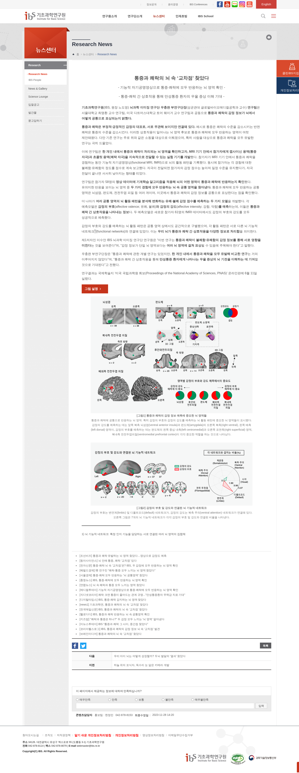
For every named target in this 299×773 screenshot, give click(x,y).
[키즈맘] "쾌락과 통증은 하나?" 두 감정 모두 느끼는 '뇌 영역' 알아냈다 (122, 619)
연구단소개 (135, 16)
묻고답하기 (35, 120)
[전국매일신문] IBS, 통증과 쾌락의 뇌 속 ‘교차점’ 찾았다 (113, 609)
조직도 (49, 735)
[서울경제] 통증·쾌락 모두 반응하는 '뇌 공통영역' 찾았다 (114, 575)
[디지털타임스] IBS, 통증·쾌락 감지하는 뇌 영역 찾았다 (113, 599)
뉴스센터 (159, 16)
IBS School (205, 16)
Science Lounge (38, 96)
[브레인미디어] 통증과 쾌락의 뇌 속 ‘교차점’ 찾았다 (110, 633)
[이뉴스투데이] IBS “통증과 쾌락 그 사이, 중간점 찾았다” (114, 624)
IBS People (35, 79)
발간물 (32, 112)
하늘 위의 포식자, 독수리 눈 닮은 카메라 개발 (141, 665)
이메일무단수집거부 (180, 735)
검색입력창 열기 (263, 16)
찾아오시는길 (30, 735)
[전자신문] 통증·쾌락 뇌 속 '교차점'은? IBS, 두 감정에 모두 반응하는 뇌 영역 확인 (129, 565)
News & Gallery (37, 88)
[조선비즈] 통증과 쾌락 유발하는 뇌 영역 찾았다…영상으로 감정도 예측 (123, 555)
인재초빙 (181, 16)
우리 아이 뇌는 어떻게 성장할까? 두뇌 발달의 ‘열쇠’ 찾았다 (150, 656)
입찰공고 (33, 104)
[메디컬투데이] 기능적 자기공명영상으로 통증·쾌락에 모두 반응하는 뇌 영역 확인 (129, 589)
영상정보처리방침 (153, 735)
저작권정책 (64, 735)
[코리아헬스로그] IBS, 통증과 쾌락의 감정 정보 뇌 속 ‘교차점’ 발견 (120, 629)
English (266, 4)
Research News (38, 74)
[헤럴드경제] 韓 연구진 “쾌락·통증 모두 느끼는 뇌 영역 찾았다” (117, 570)
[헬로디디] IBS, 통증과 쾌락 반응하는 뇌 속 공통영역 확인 (115, 614)
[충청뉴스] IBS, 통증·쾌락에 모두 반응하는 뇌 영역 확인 (113, 580)
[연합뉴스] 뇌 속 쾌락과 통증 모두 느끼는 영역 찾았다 (112, 585)
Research (34, 65)
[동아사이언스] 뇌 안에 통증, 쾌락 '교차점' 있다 (108, 560)
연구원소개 (109, 16)
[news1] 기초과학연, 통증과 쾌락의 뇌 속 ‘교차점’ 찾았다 (114, 604)
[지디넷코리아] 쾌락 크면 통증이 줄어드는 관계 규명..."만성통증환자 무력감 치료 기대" (132, 594)
